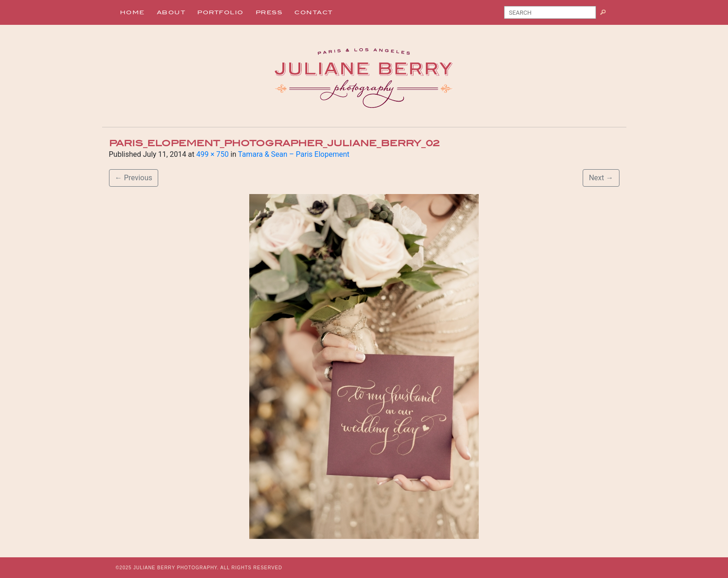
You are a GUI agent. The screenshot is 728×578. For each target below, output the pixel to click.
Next (601, 177)
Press (269, 12)
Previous (134, 177)
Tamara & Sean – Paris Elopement (294, 154)
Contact (313, 12)
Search (606, 14)
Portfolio (220, 12)
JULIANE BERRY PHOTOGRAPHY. (176, 567)
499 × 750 (212, 154)
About (171, 12)
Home (132, 12)
